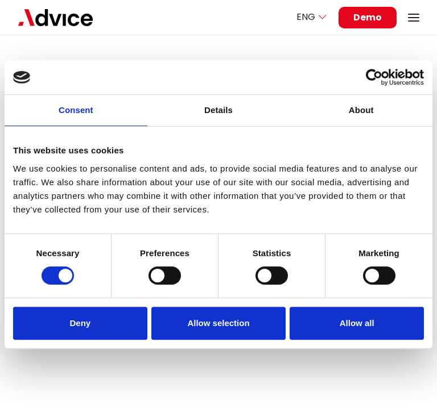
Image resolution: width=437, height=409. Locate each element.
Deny (79, 323)
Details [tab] (218, 110)
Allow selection (218, 323)
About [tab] (361, 110)
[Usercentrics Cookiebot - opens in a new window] (374, 77)
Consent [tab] (76, 110)
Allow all (357, 323)
